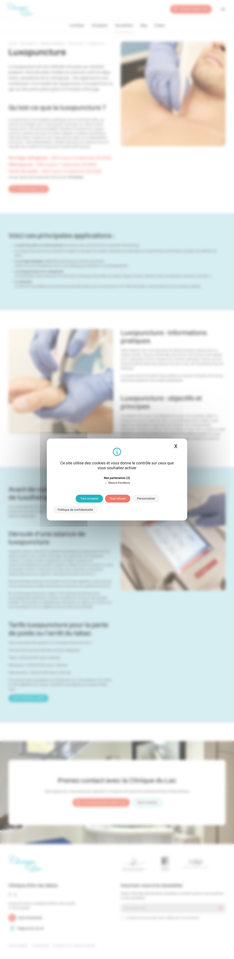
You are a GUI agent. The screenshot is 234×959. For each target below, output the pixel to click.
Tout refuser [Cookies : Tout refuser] (118, 498)
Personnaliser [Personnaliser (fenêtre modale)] (146, 498)
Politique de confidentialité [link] (75, 510)
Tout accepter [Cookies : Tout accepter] (89, 498)
